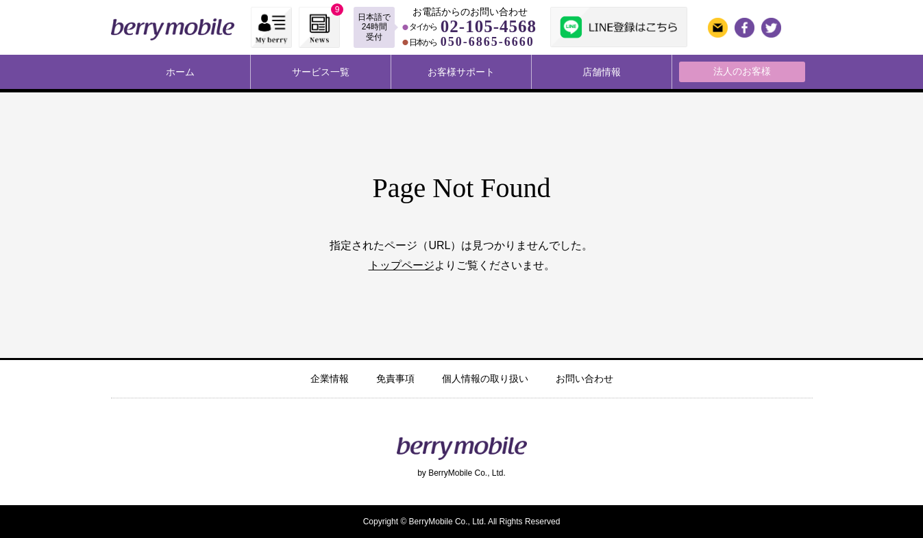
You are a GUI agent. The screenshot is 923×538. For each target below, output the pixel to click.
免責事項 (395, 378)
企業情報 (329, 378)
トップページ (401, 265)
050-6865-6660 (487, 42)
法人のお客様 (742, 71)
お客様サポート (461, 71)
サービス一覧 (320, 71)
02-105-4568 (489, 26)
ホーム (180, 71)
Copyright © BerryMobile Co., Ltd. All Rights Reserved (462, 521)
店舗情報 (601, 71)
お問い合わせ (584, 378)
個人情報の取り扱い (485, 378)
